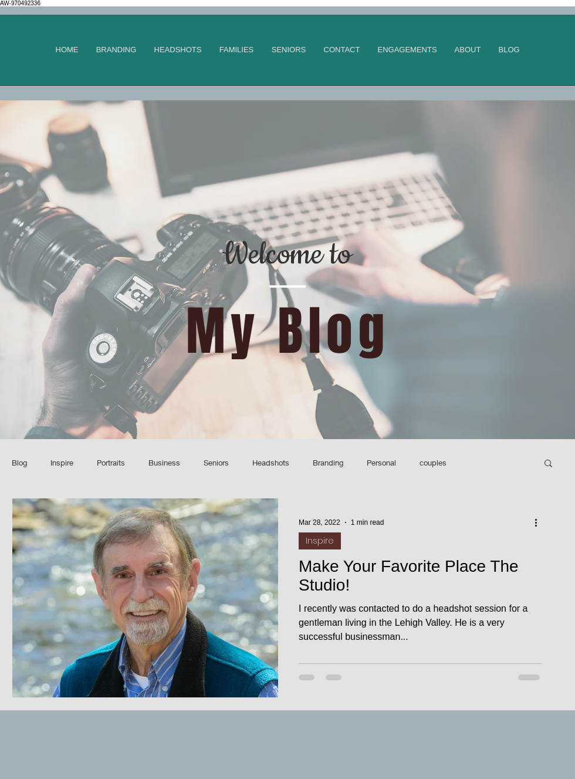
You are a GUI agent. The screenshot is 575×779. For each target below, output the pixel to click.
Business (164, 462)
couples (433, 462)
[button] (548, 464)
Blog (19, 462)
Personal (381, 462)
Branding (328, 462)
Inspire (61, 462)
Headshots (270, 462)
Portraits (111, 462)
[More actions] (540, 522)
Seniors (216, 462)
